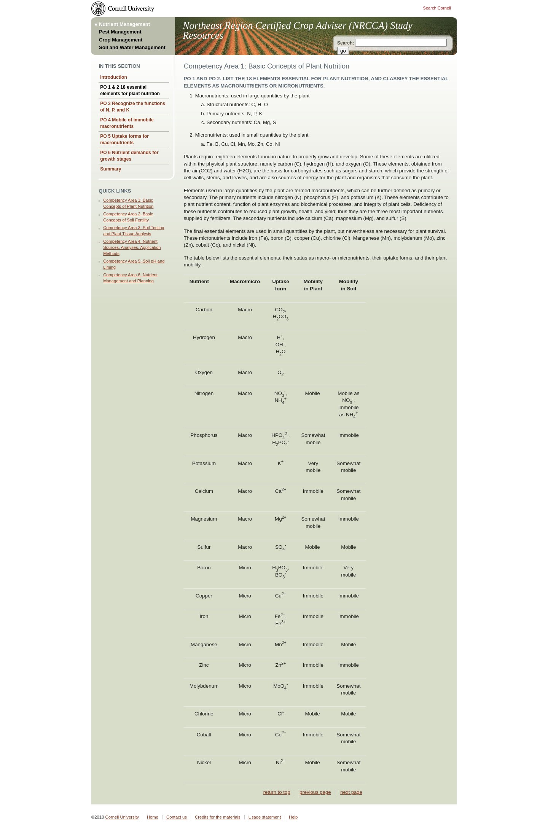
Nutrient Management (124, 24)
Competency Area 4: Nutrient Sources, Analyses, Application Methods (132, 247)
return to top (276, 792)
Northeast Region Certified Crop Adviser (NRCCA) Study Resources (298, 30)
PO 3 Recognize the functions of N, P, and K (132, 107)
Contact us (176, 817)
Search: (345, 43)
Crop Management (121, 40)
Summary (110, 169)
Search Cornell (437, 8)
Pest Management (120, 32)
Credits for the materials (218, 817)
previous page (315, 792)
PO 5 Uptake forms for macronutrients (124, 139)
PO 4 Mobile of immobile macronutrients (127, 123)
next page (351, 792)
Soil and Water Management (132, 47)
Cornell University (122, 817)
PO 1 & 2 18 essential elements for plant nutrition (130, 90)
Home (152, 817)
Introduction (113, 77)
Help (293, 817)
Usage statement (265, 817)
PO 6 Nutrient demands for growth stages (129, 156)
